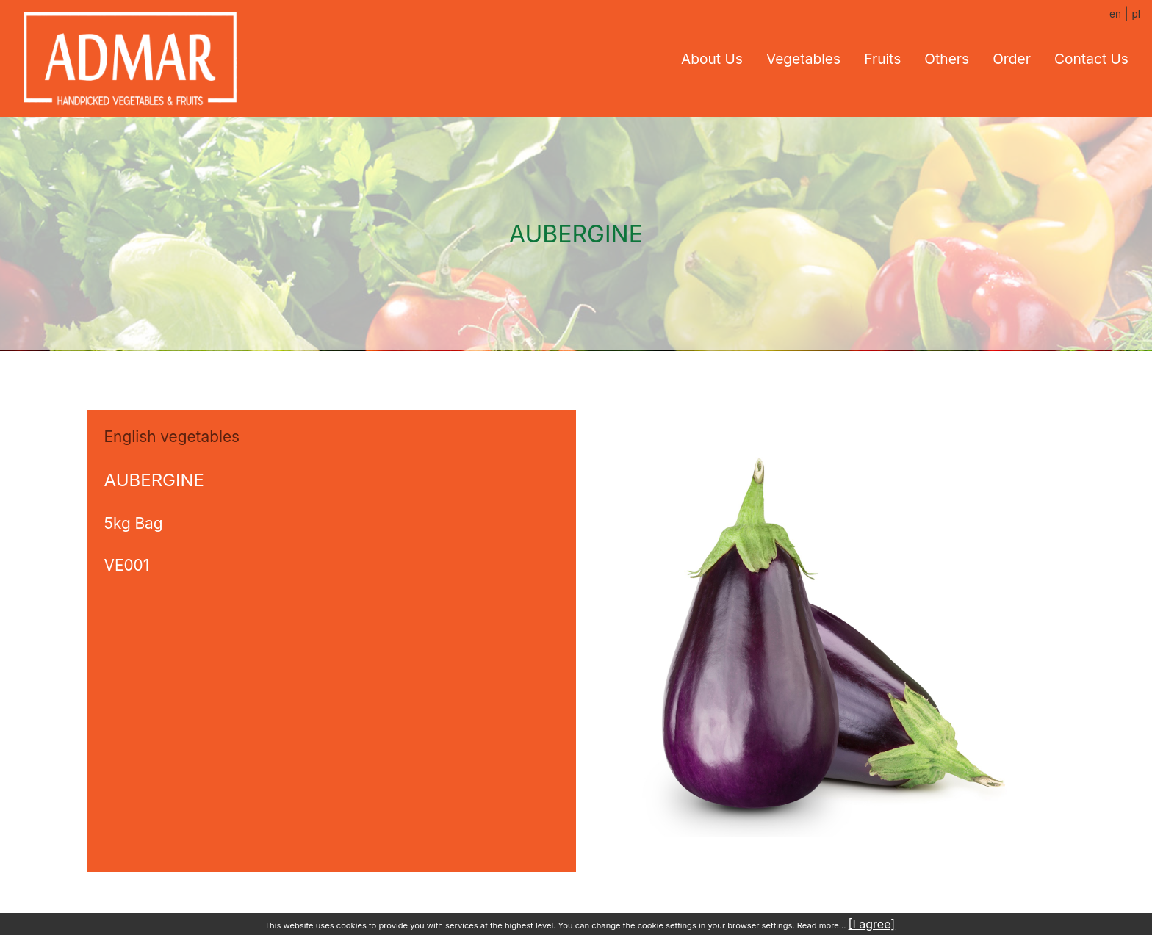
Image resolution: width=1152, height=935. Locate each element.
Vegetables (803, 59)
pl (1135, 14)
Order (1012, 59)
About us (712, 59)
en (1115, 14)
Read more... (821, 925)
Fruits (882, 59)
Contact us (1091, 59)
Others (946, 59)
